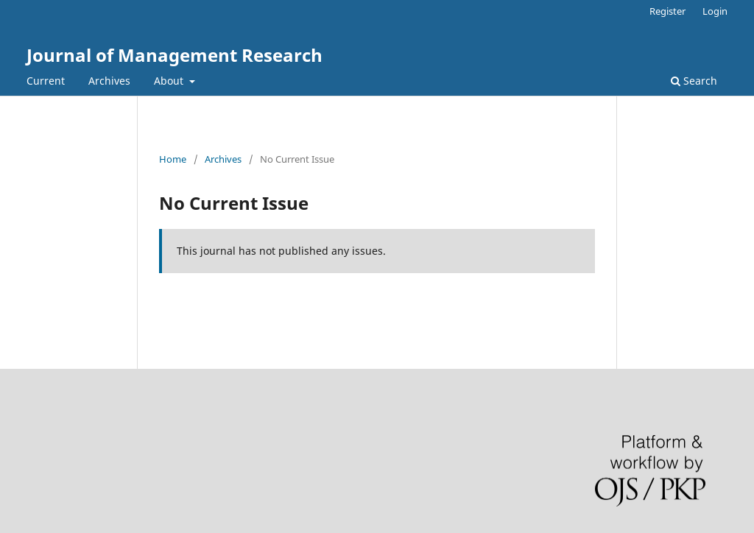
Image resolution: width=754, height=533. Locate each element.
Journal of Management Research (175, 55)
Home (172, 159)
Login (714, 11)
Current (46, 81)
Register (667, 11)
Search (694, 81)
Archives (109, 81)
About (170, 81)
